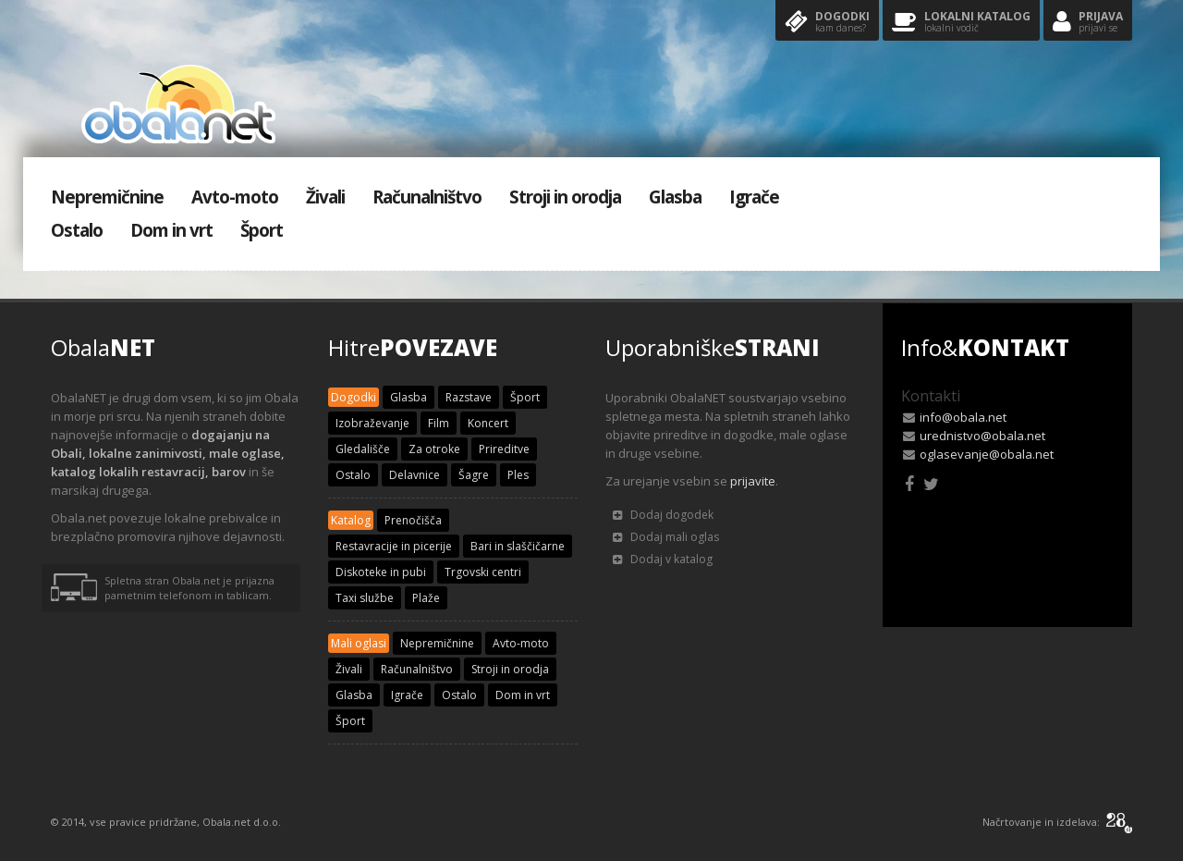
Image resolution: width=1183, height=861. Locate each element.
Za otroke (434, 449)
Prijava (1088, 22)
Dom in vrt (171, 230)
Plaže (426, 598)
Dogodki (827, 22)
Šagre (473, 475)
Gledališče (362, 449)
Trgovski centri (483, 572)
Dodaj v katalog (663, 559)
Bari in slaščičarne (517, 546)
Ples (518, 475)
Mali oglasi (358, 643)
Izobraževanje (372, 423)
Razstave (468, 397)
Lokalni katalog (961, 22)
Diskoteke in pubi (380, 572)
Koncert (488, 423)
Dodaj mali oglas (666, 537)
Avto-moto (234, 197)
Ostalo (77, 230)
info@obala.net (963, 417)
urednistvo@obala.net (982, 435)
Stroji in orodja (565, 197)
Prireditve (504, 449)
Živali (325, 197)
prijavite (752, 481)
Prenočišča (413, 520)
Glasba (675, 197)
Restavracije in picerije (393, 546)
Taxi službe (364, 598)
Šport (261, 230)
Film (438, 423)
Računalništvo (427, 197)
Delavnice (414, 475)
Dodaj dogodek (663, 515)
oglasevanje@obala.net (987, 454)
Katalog (351, 520)
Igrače (754, 197)
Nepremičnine (107, 197)
